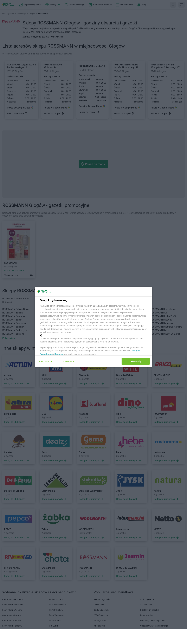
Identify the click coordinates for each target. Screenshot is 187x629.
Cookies (58, 354)
